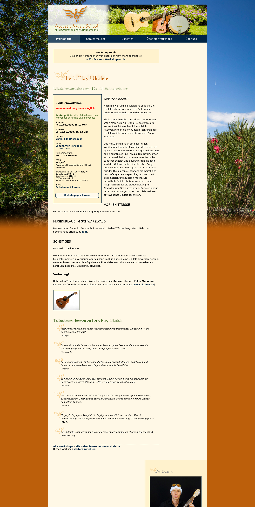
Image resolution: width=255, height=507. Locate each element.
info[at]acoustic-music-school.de (179, 492)
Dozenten (127, 39)
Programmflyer (61, 485)
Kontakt (57, 478)
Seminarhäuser (95, 39)
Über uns (191, 39)
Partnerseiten (88, 485)
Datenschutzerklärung (92, 492)
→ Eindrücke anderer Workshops (179, 192)
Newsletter (59, 482)
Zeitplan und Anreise (68, 188)
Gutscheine (59, 488)
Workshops (64, 39)
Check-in (57, 492)
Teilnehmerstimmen (91, 478)
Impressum (86, 495)
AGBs (83, 488)
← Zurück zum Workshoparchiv (103, 60)
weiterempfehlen (85, 456)
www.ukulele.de (64, 285)
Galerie (84, 482)
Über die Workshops (159, 39)
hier (85, 229)
